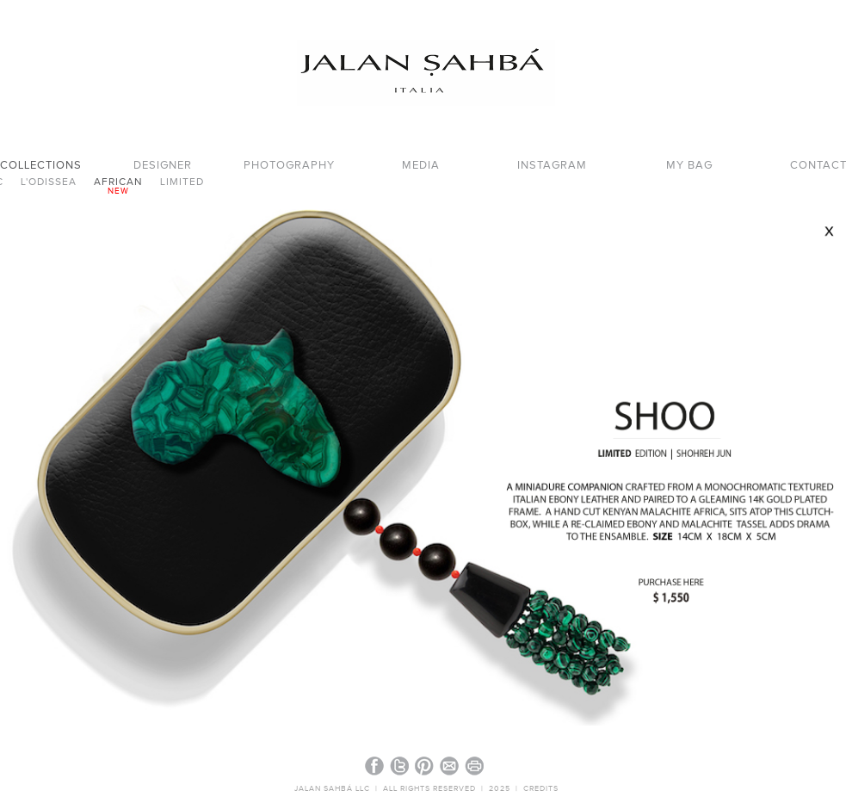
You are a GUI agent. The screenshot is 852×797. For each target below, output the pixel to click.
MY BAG (689, 165)
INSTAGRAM (552, 165)
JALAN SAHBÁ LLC (333, 789)
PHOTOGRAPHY (289, 165)
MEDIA (421, 165)
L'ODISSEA (49, 182)
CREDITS (541, 789)
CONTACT (818, 165)
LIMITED (182, 182)
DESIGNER (162, 165)
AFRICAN (118, 182)
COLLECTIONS (41, 165)
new (118, 191)
